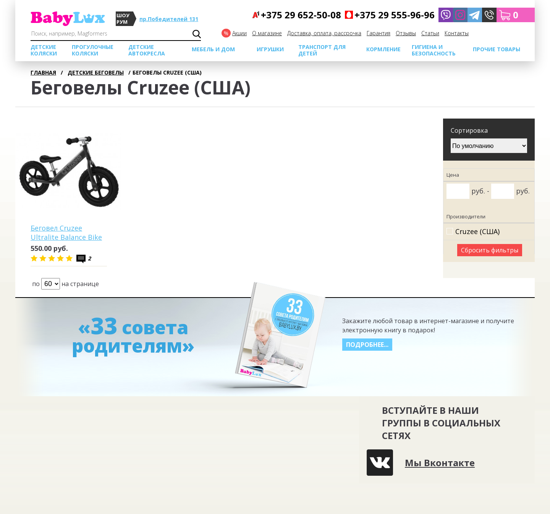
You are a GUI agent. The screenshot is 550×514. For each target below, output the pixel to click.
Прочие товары (496, 49)
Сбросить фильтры (489, 250)
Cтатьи (430, 33)
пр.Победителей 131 (168, 19)
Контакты (457, 33)
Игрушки (270, 49)
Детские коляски (44, 50)
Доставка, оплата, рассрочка (324, 33)
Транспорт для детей (322, 50)
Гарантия (378, 33)
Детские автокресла (146, 50)
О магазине (267, 33)
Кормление (383, 49)
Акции (239, 33)
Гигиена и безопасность (434, 50)
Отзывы (406, 33)
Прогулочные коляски (92, 50)
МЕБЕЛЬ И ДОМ (213, 49)
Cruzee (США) (477, 231)
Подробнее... (367, 344)
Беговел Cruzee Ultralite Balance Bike (66, 232)
